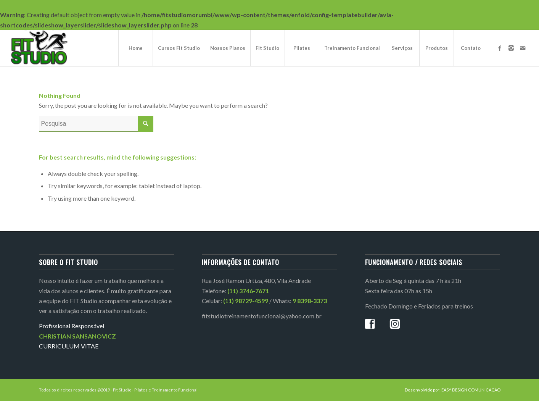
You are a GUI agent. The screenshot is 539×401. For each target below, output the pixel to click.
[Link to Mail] (522, 48)
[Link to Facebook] (499, 48)
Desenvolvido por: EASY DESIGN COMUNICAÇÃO (452, 389)
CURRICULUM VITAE (68, 346)
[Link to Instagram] (511, 48)
